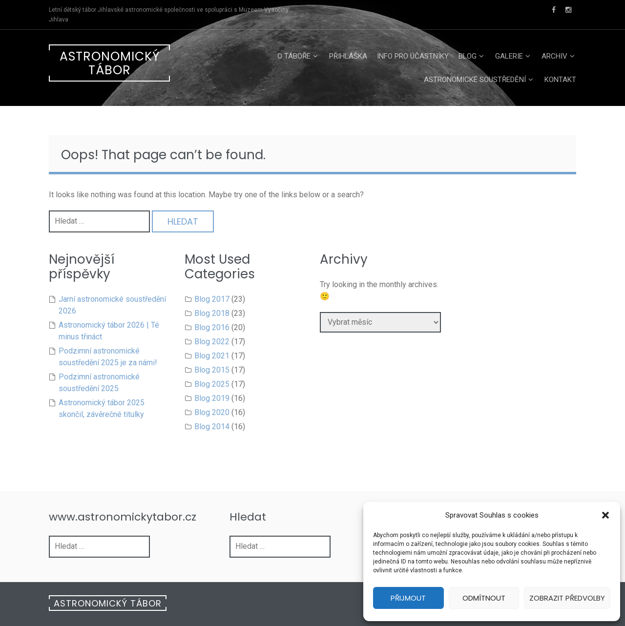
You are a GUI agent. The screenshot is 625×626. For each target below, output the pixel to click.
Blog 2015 (211, 370)
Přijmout (408, 598)
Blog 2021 (211, 355)
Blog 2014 (211, 426)
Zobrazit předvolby (567, 598)
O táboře (294, 56)
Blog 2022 (211, 341)
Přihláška (348, 56)
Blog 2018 (211, 313)
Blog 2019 (211, 398)
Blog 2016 (211, 327)
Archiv (554, 56)
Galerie (509, 56)
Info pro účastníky (413, 56)
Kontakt (560, 79)
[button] (605, 515)
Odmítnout (483, 598)
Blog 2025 (211, 384)
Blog (467, 56)
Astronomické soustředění (475, 79)
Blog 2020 (211, 412)
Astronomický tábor (110, 63)
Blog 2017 (211, 299)
